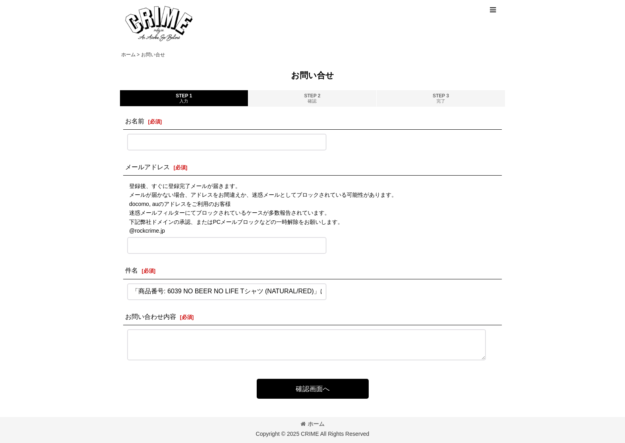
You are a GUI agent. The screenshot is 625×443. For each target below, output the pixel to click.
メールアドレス (147, 166)
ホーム (312, 424)
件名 (131, 270)
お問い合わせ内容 (150, 316)
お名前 (134, 121)
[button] (492, 10)
